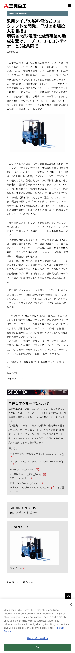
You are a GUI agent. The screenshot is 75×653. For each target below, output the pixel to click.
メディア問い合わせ (26, 512)
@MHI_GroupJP (18, 478)
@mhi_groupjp (30, 483)
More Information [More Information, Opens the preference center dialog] (37, 638)
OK (37, 647)
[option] (34, 548)
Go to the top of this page (68, 596)
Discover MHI (27, 469)
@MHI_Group (34, 474)
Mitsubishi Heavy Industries (35, 487)
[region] (37, 626)
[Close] (71, 605)
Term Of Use (16, 568)
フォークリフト (15, 378)
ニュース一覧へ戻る (21, 582)
